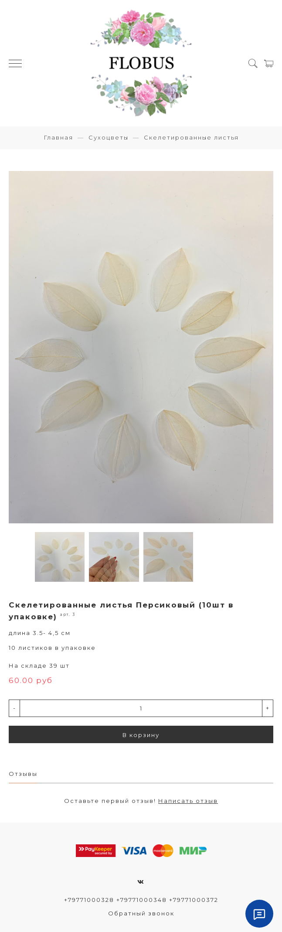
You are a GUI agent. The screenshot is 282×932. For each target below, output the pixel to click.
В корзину (141, 734)
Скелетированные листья (191, 137)
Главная (58, 137)
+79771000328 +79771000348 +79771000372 (141, 899)
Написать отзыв (188, 800)
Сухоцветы (108, 137)
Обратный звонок (141, 913)
